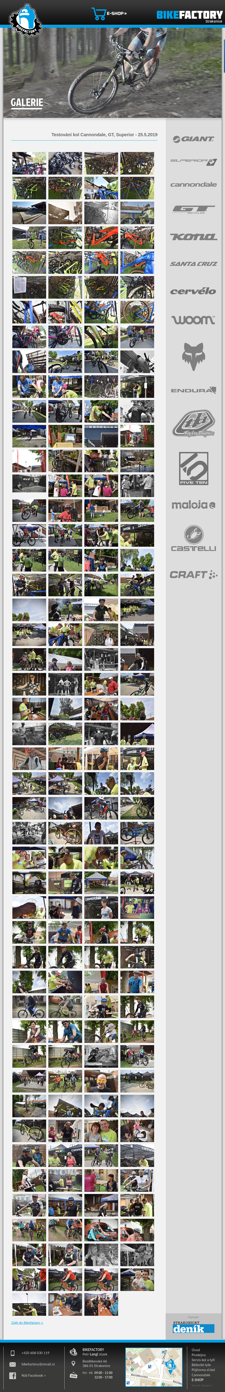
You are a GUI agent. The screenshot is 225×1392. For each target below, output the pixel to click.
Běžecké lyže (201, 1364)
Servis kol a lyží (203, 1359)
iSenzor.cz (206, 1385)
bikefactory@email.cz (38, 1364)
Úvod (196, 1350)
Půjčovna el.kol (203, 1369)
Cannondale (201, 1375)
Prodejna (199, 1355)
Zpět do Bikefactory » (27, 1323)
